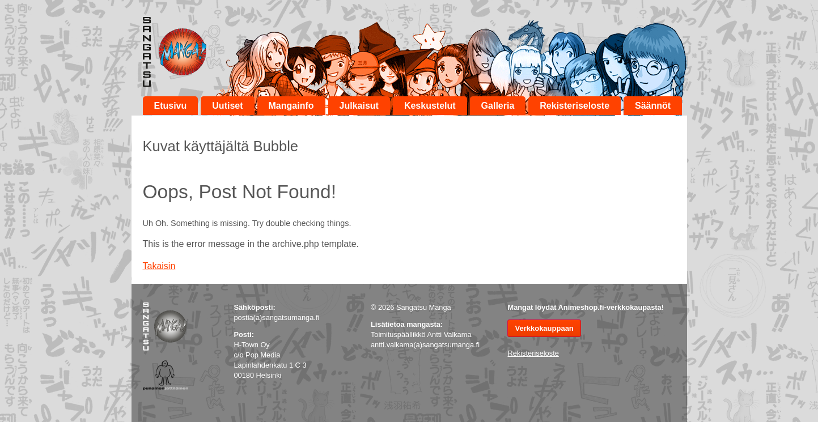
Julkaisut (359, 105)
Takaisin (159, 266)
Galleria (498, 105)
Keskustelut (430, 105)
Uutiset (227, 105)
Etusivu (170, 105)
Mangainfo (291, 105)
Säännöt (653, 105)
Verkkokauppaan (544, 328)
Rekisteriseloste (574, 105)
